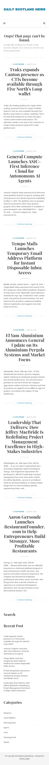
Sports (6, 728)
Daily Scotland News (26, 756)
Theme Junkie (24, 759)
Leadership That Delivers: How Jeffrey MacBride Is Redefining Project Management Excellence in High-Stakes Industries (24, 436)
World (6, 742)
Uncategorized (10, 737)
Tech (6, 732)
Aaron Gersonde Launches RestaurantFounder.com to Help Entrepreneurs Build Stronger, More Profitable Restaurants (24, 533)
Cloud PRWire (18, 64)
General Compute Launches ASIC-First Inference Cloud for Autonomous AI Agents (24, 168)
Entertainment (10, 723)
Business (7, 713)
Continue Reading (24, 137)
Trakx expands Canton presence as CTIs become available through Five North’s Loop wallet (24, 81)
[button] (2, 23)
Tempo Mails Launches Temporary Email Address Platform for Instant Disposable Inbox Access (24, 258)
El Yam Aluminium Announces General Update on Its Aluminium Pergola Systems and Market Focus (24, 347)
